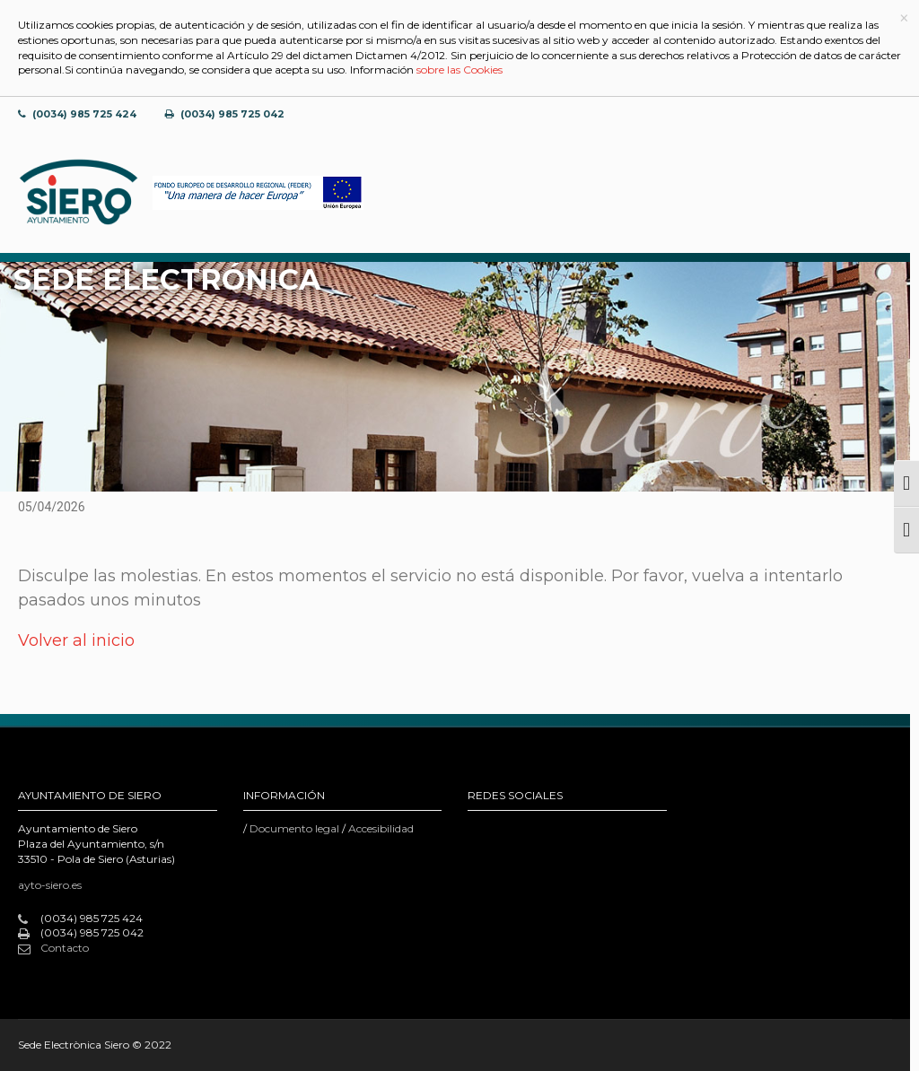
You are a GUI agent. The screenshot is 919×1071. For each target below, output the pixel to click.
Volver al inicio (76, 640)
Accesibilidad (381, 828)
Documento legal (294, 828)
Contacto (53, 948)
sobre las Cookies (459, 69)
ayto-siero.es (50, 885)
